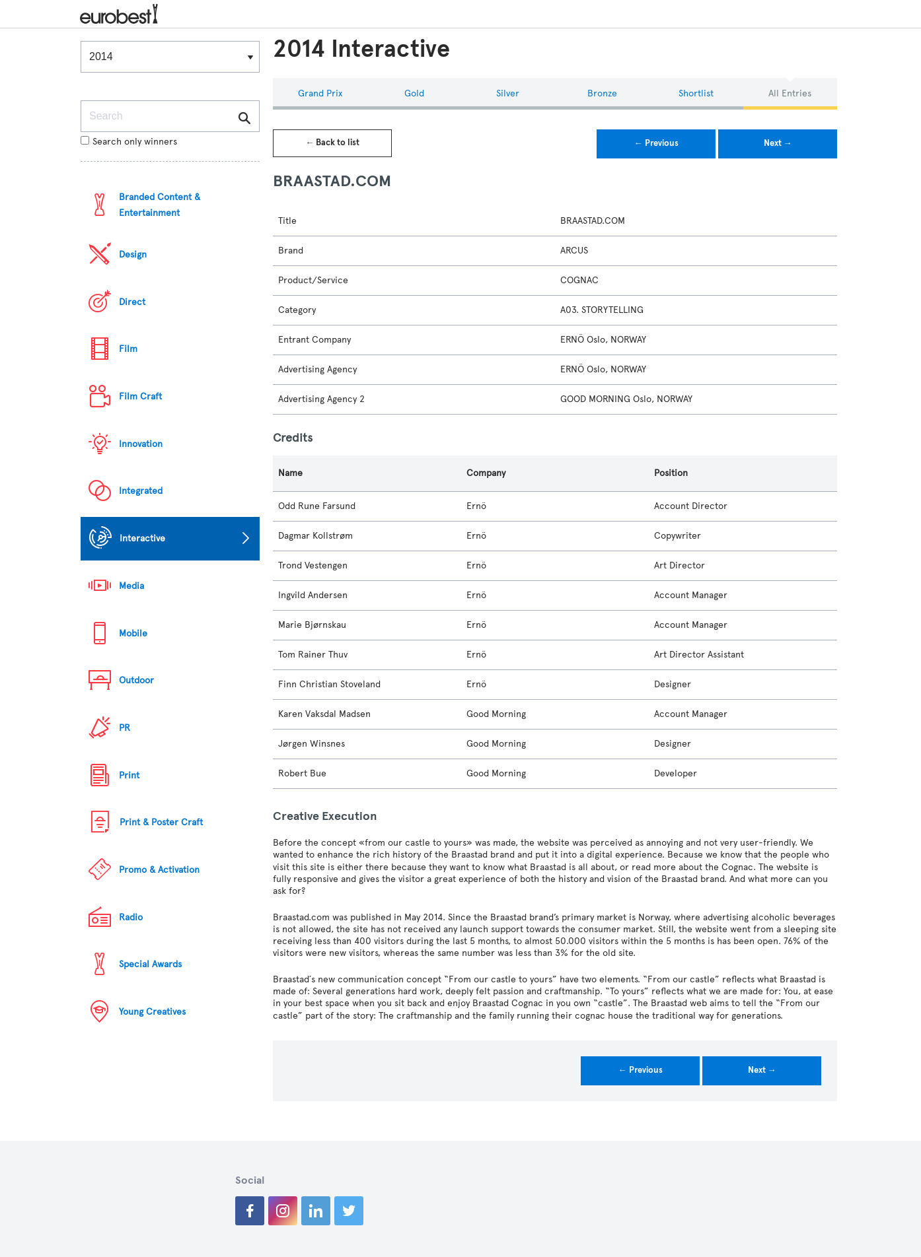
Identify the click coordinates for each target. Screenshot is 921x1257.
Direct (132, 302)
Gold (414, 93)
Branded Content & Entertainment (159, 205)
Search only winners (129, 141)
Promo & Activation (159, 869)
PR (124, 727)
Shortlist (696, 93)
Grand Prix (320, 93)
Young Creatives (152, 1011)
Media (131, 586)
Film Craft (140, 396)
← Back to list (332, 142)
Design (133, 254)
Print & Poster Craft (161, 822)
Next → (778, 143)
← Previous (656, 143)
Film (128, 349)
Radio (131, 917)
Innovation (141, 444)
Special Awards (150, 964)
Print (129, 775)
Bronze (602, 93)
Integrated (141, 490)
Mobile (133, 633)
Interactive (142, 538)
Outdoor (136, 680)
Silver (507, 93)
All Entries (789, 93)
